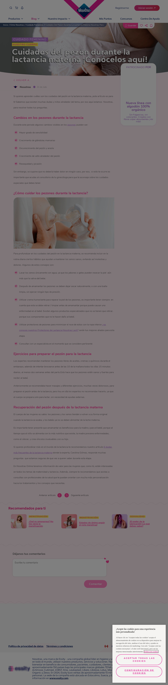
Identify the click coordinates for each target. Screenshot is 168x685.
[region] (139, 654)
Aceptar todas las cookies (139, 659)
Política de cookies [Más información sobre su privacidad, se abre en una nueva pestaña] (151, 651)
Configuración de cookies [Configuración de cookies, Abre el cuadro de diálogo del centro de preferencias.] (139, 671)
